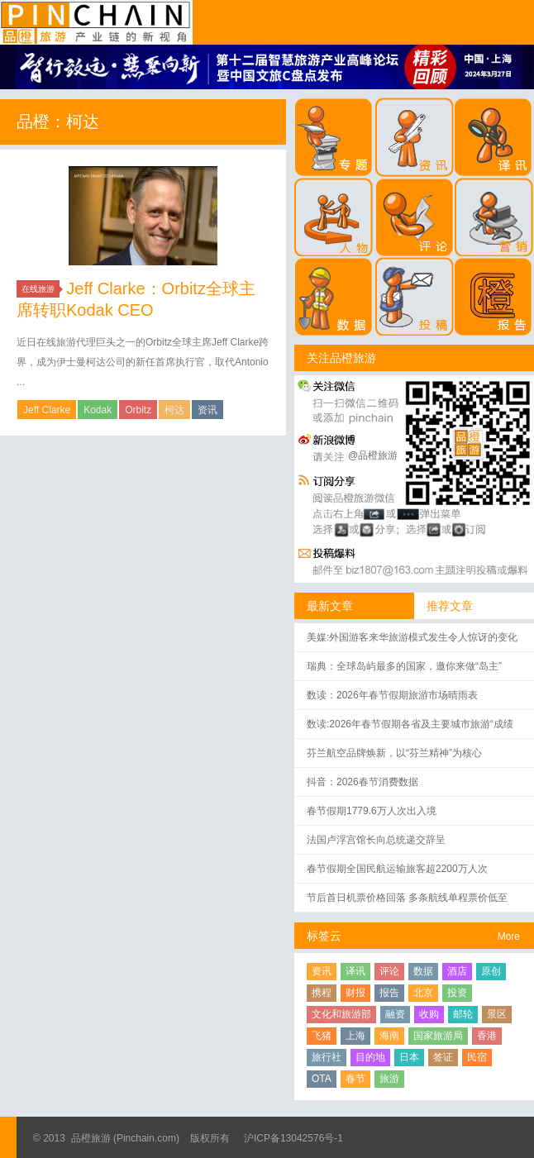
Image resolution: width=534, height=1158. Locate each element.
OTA (321, 1078)
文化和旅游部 (341, 1014)
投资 (457, 992)
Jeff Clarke (46, 410)
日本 (409, 1057)
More (509, 936)
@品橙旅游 (373, 455)
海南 (389, 1035)
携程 (321, 992)
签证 (443, 1057)
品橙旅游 (96, 22)
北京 (423, 992)
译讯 (355, 971)
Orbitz (138, 410)
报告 (389, 992)
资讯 (207, 410)
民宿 (477, 1057)
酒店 (457, 971)
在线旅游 (40, 288)
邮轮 (463, 1014)
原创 (491, 971)
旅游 (389, 1078)
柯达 (174, 410)
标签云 (324, 935)
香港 (487, 1035)
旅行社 (326, 1057)
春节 (355, 1078)
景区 (497, 1014)
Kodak (97, 410)
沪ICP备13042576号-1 (293, 1138)
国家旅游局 (438, 1035)
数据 (423, 971)
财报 (355, 992)
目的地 (370, 1057)
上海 (355, 1035)
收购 (429, 1014)
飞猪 (321, 1035)
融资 (395, 1014)
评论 (389, 971)
